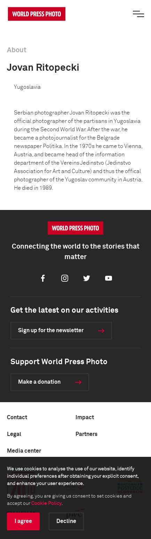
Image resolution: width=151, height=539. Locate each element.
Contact (17, 417)
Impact (85, 417)
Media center (24, 451)
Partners (86, 434)
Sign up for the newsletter (51, 330)
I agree (23, 521)
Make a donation (39, 382)
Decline (66, 521)
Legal (14, 434)
